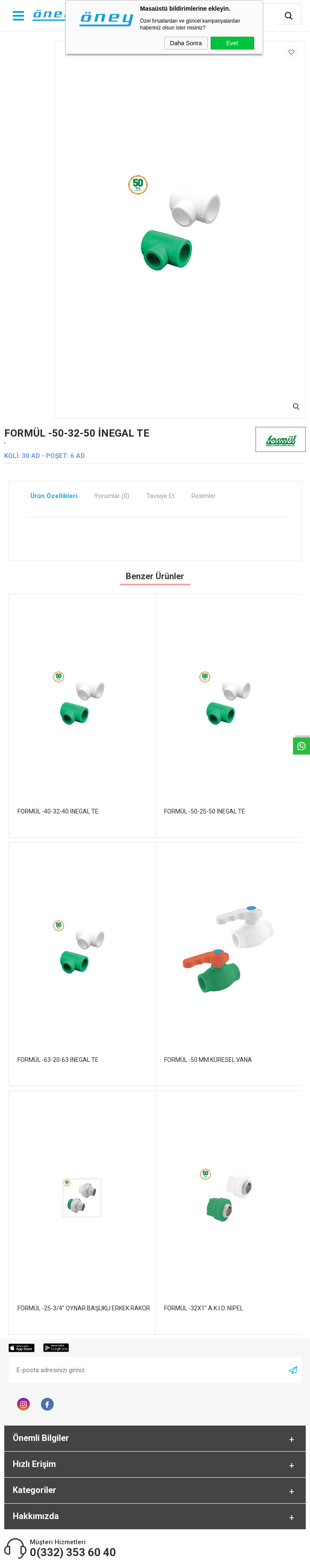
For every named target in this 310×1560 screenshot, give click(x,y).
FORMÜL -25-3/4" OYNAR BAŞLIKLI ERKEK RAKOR (83, 1308)
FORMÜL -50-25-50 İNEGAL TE (204, 811)
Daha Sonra (186, 43)
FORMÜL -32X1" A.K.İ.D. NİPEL (203, 1308)
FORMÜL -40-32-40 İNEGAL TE (58, 811)
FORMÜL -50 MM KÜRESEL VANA (208, 1059)
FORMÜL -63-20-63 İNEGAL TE (58, 1059)
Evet (232, 43)
